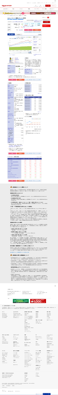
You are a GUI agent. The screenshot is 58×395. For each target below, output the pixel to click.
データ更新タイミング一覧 (37, 20)
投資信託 (11, 15)
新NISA (3, 336)
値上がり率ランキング (35, 44)
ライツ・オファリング (28, 331)
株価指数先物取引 (49, 343)
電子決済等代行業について (50, 356)
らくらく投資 (15, 339)
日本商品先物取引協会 (17, 383)
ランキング (48, 318)
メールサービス (4, 360)
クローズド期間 (10, 92)
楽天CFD (37, 343)
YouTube (26, 376)
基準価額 (9, 65)
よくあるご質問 (38, 367)
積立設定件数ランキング (35, 42)
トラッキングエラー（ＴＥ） (12, 174)
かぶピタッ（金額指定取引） (29, 317)
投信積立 (48, 316)
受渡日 (9, 111)
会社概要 (48, 352)
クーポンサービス (4, 362)
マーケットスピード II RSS (28, 355)
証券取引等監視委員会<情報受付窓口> (27, 293)
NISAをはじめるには (5, 341)
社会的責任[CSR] (49, 357)
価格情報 (26, 344)
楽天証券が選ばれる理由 (16, 313)
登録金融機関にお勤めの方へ (11, 293)
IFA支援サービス (49, 361)
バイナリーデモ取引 (50, 339)
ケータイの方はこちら (28, 365)
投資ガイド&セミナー (16, 316)
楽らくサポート (38, 369)
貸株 (25, 321)
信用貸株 (26, 322)
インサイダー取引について (40, 291)
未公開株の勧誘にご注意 (25, 292)
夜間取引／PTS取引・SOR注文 (29, 327)
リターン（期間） (10, 163)
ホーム (8, 15)
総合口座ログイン (4, 313)
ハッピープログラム (16, 357)
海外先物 (48, 347)
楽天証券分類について (38, 21)
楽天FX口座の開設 (4, 316)
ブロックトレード (27, 330)
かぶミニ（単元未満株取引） (29, 316)
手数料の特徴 (26, 313)
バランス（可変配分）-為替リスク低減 (17, 21)
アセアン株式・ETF (38, 323)
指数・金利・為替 (38, 352)
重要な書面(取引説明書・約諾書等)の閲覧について (14, 291)
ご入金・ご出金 (4, 356)
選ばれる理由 (49, 313)
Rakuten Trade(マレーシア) (6, 377)
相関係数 (9, 171)
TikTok (25, 381)
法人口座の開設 (4, 317)
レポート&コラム (38, 357)
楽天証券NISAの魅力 (5, 343)
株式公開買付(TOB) (27, 326)
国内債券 (26, 336)
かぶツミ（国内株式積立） (29, 318)
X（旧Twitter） (27, 378)
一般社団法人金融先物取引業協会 (11, 383)
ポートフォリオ (38, 362)
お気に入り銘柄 (38, 361)
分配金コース (10, 118)
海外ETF (37, 317)
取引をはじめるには (38, 336)
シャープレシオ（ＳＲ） (11, 176)
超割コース (14, 362)
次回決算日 (9, 72)
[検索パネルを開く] (44, 6)
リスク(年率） (10, 166)
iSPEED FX (26, 362)
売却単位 (9, 108)
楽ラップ (14, 336)
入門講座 (37, 339)
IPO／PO (26, 325)
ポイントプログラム (5, 352)
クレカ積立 (48, 317)
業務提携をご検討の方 (50, 362)
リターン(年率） (10, 160)
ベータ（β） (10, 169)
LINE (25, 377)
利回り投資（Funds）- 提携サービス (28, 339)
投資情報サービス (4, 355)
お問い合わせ (37, 368)
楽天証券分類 (27, 72)
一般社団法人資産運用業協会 (31, 383)
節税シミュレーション (16, 346)
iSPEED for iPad (27, 361)
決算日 (9, 90)
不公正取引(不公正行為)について (26, 291)
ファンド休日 (10, 88)
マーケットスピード (27, 356)
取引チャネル (26, 366)
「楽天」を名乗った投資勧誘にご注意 (42, 292)
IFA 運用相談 (49, 360)
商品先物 (48, 346)
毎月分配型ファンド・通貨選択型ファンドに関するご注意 (19, 252)
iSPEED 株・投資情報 (28, 360)
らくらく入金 (15, 352)
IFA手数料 (31, 26)
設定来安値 (9, 95)
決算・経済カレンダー (39, 360)
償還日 (9, 86)
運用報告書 (17, 59)
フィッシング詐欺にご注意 (11, 292)
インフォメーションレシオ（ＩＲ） (13, 177)
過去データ (39, 93)
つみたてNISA (4, 339)
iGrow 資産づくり (27, 352)
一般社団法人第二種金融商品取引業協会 (24, 383)
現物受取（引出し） (27, 345)
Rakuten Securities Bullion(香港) (6, 376)
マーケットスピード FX (28, 357)
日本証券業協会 (5, 383)
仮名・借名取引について (40, 293)
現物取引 (37, 313)
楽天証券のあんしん (16, 317)
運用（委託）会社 (27, 69)
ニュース (37, 356)
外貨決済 (3, 357)
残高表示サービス (15, 355)
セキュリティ (49, 355)
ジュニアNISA (4, 340)
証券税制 (3, 361)
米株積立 (37, 316)
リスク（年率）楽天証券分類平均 (13, 168)
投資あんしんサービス (16, 356)
